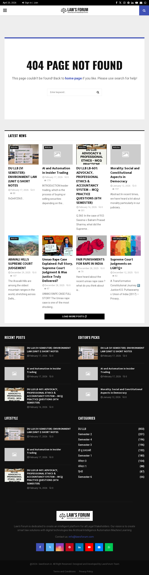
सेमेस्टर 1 (82, 466)
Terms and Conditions (64, 571)
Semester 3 (85, 444)
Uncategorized (119, 239)
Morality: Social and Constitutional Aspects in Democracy (125, 175)
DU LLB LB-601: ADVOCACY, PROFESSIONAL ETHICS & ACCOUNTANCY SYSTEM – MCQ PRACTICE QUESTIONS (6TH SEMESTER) (88, 185)
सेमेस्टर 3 (82, 460)
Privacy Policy (86, 571)
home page (73, 78)
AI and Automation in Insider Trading (56, 170)
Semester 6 (85, 476)
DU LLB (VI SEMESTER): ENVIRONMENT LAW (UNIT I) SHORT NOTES (22, 177)
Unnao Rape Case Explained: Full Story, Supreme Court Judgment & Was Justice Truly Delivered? (57, 270)
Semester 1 (85, 455)
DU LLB (82, 428)
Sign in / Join (30, 2)
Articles (14, 147)
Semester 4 (85, 439)
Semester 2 (85, 434)
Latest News (17, 135)
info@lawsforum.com (81, 536)
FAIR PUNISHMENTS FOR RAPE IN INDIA (90, 262)
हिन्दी (80, 471)
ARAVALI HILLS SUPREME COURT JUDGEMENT (20, 264)
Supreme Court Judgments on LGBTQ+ (121, 264)
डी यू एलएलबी (84, 450)
